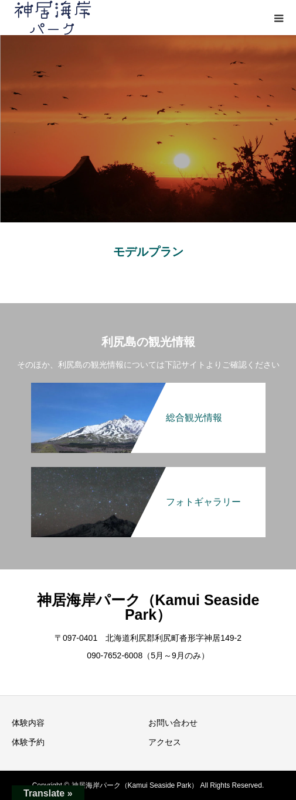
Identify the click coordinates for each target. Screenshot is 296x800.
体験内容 (28, 722)
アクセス (164, 742)
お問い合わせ (173, 722)
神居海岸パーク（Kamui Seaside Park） (148, 607)
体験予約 (28, 742)
